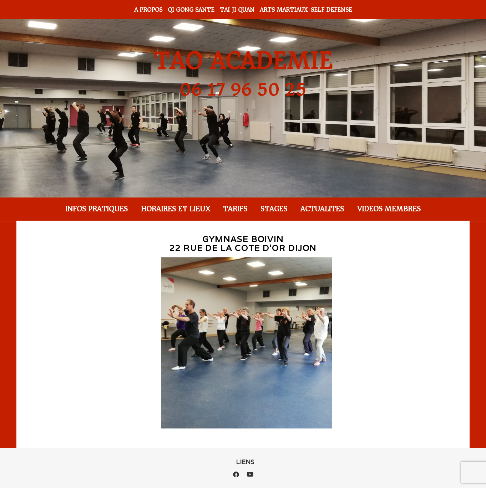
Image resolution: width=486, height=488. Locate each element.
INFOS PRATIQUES (96, 209)
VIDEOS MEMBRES (389, 209)
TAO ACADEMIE (243, 61)
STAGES (273, 209)
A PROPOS (148, 9)
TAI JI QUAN (237, 9)
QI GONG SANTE (191, 9)
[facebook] (237, 474)
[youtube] (250, 474)
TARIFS (235, 209)
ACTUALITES (322, 209)
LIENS (245, 462)
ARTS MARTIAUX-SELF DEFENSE (306, 9)
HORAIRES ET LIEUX (175, 209)
